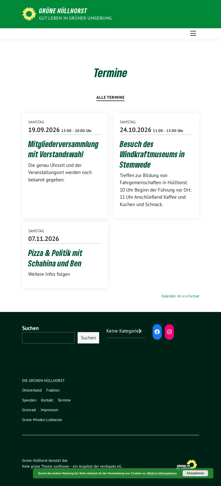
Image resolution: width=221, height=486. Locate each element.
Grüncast (29, 409)
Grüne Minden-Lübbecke (42, 419)
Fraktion (53, 390)
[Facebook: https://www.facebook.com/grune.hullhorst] (157, 331)
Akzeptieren (195, 473)
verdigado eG (110, 466)
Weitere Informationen (162, 473)
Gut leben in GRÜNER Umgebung (75, 18)
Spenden (29, 400)
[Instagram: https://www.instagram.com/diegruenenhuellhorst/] (169, 331)
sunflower (61, 466)
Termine (64, 400)
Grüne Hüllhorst (63, 11)
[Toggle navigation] (193, 33)
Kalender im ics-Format (180, 296)
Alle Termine (110, 97)
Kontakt (47, 400)
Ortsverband (32, 390)
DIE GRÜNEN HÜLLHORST (43, 380)
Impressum (49, 409)
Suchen (30, 328)
